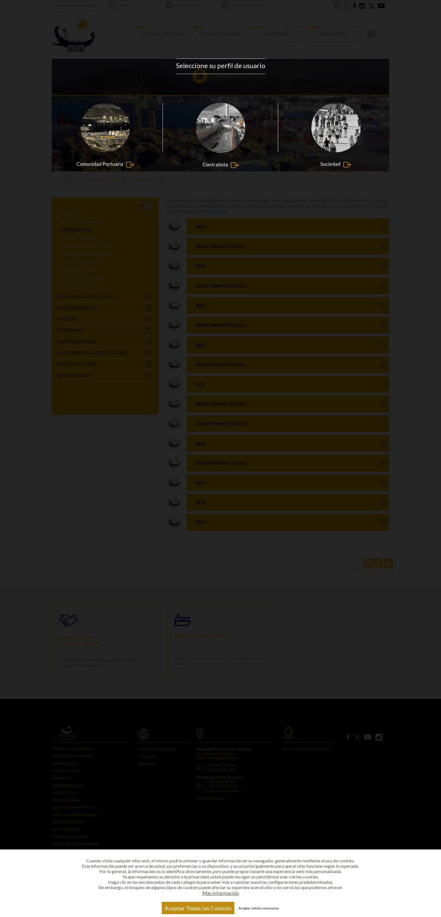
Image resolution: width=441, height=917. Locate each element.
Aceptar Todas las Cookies (198, 908)
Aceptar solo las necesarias (258, 908)
